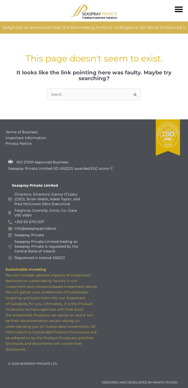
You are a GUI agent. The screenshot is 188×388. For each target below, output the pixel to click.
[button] (179, 9)
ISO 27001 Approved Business (42, 162)
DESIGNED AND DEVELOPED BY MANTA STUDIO (139, 382)
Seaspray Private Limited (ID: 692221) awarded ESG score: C (61, 168)
